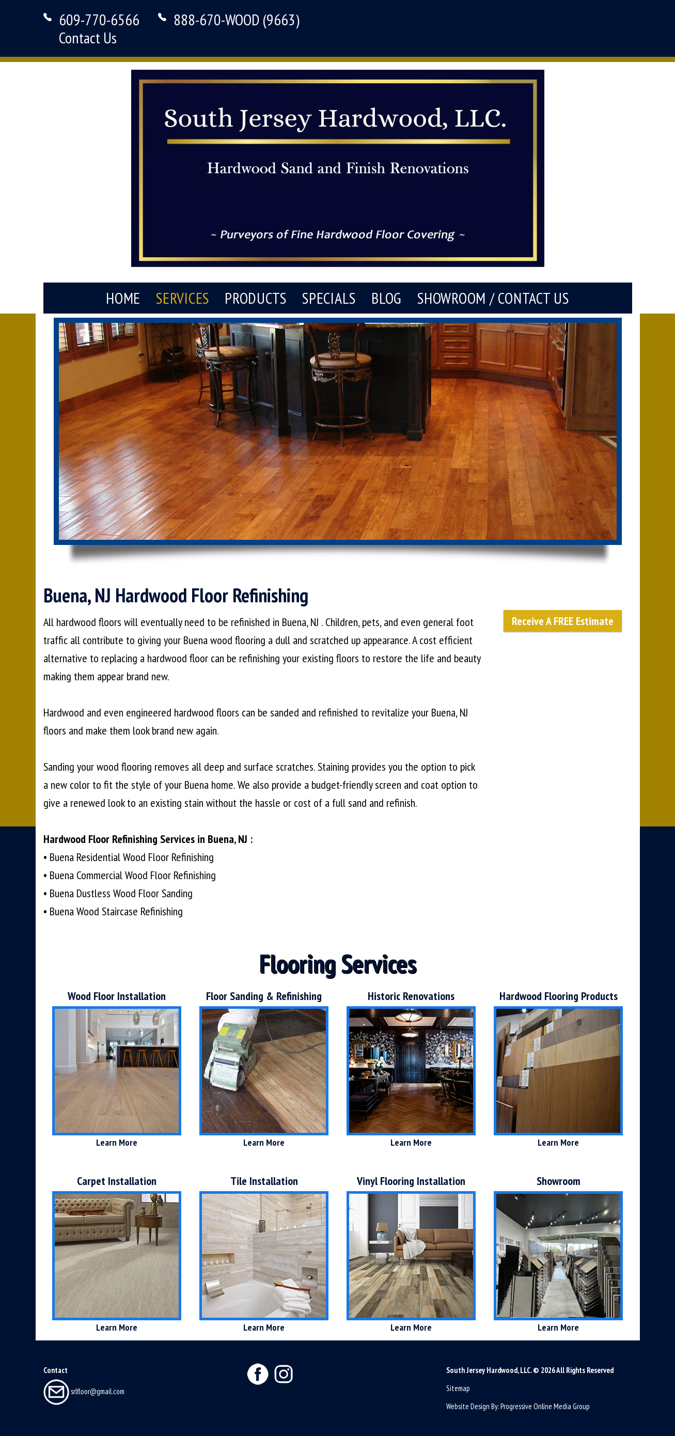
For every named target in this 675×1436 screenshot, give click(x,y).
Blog (386, 298)
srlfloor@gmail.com (83, 1391)
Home (123, 298)
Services (182, 298)
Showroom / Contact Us (493, 298)
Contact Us (88, 37)
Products (256, 298)
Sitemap (458, 1388)
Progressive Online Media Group (545, 1406)
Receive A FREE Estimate (563, 621)
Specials (329, 298)
